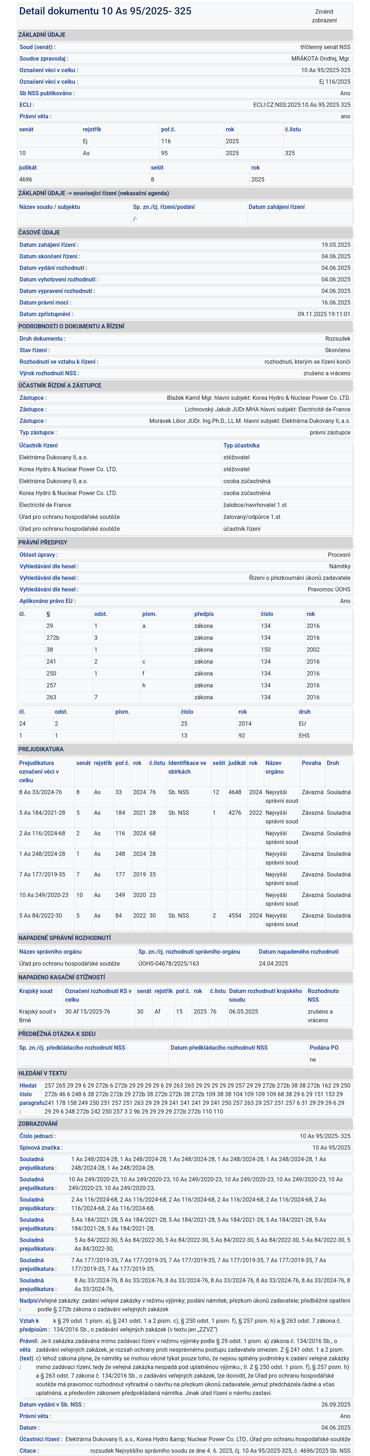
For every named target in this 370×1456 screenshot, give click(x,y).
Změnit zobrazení (324, 16)
